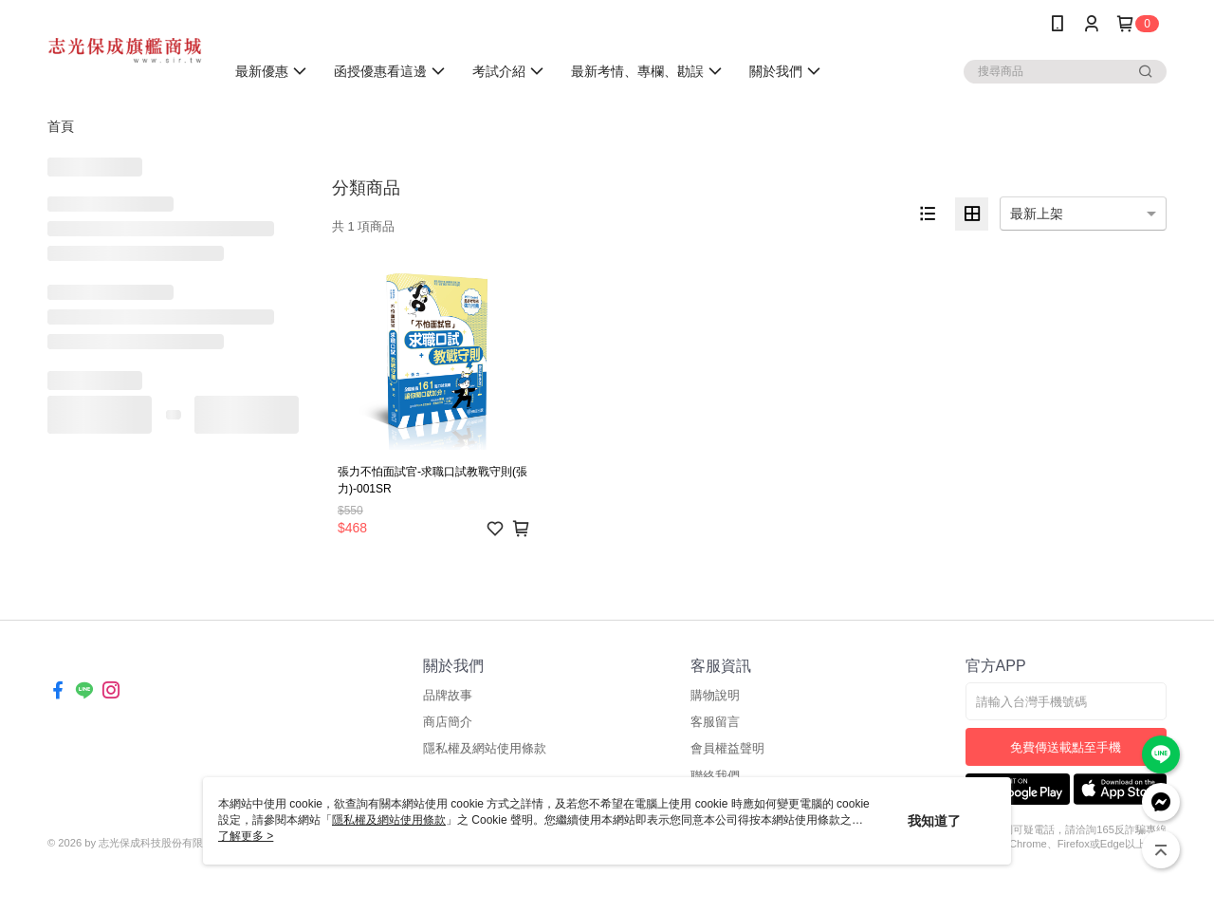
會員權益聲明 (727, 748)
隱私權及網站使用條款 (484, 748)
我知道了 (934, 820)
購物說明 (715, 695)
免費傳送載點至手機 (1065, 747)
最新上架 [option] (1036, 213)
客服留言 (715, 722)
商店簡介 (447, 722)
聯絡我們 (715, 776)
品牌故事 (447, 695)
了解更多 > (245, 836)
